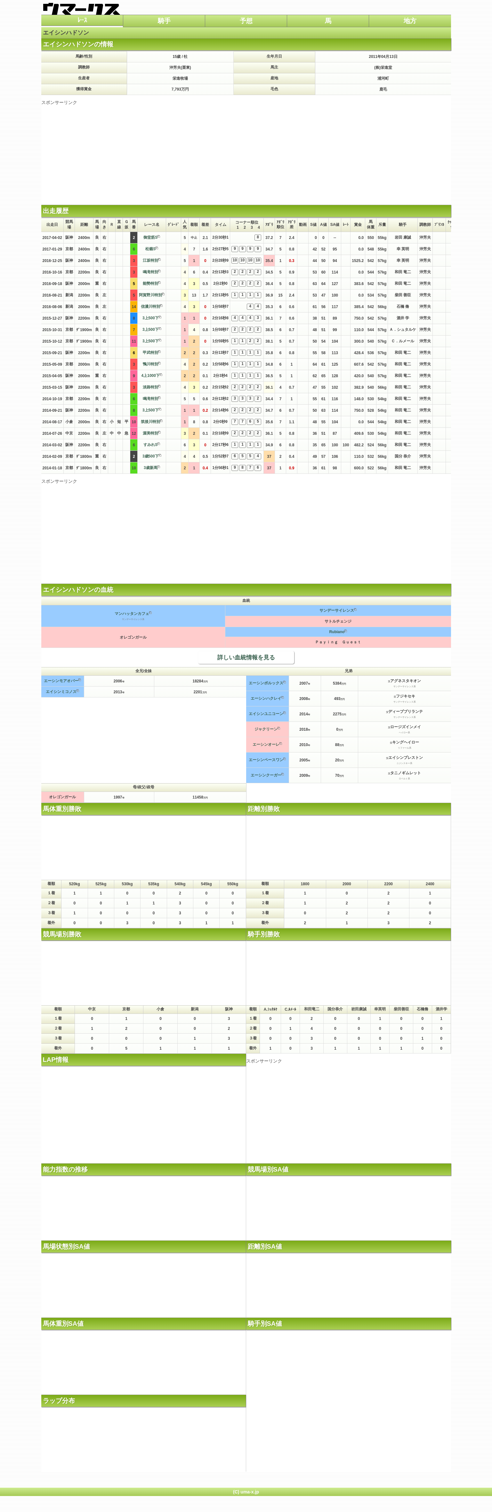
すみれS (150, 444)
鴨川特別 (150, 364)
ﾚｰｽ (82, 20)
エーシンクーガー (266, 775)
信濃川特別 (150, 306)
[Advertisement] (246, 150)
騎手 (164, 20)
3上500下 (150, 318)
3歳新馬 (150, 468)
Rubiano (336, 632)
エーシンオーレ (266, 744)
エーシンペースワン (266, 760)
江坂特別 (150, 260)
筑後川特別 (150, 421)
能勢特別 (150, 283)
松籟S (150, 249)
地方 (410, 20)
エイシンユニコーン (266, 714)
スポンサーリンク (59, 102)
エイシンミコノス (61, 691)
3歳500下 (150, 456)
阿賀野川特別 (150, 295)
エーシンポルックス (266, 683)
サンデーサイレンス (336, 610)
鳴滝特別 (150, 272)
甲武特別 (150, 352)
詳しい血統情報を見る (246, 657)
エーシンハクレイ (266, 698)
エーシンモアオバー (61, 681)
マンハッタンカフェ (132, 613)
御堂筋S (150, 237)
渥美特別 (150, 433)
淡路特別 (150, 387)
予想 (246, 20)
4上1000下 (150, 375)
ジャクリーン (266, 729)
